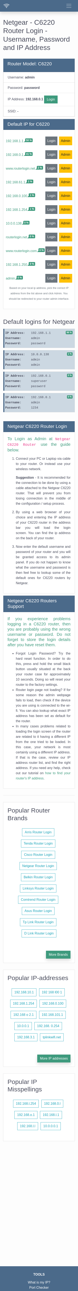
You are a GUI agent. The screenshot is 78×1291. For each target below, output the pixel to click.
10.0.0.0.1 (50, 1126)
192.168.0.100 (16, 196)
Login (51, 99)
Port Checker (39, 1287)
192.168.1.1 (15, 141)
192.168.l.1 (51, 1115)
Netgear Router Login (38, 866)
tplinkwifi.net (52, 1037)
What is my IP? (39, 1282)
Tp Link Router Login (38, 922)
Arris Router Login (38, 832)
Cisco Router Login (38, 854)
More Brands (58, 954)
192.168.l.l (27, 1126)
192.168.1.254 (16, 209)
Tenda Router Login (38, 843)
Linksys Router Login (38, 888)
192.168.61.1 (15, 182)
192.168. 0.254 (48, 1026)
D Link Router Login (39, 933)
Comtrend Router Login (38, 899)
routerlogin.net (16, 237)
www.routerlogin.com (21, 251)
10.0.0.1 (23, 1026)
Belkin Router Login (38, 877)
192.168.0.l (52, 1103)
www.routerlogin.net (20, 168)
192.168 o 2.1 (23, 1014)
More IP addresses (54, 1058)
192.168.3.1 (26, 1037)
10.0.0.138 (14, 223)
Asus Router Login (38, 911)
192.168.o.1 (26, 1115)
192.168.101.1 (52, 1014)
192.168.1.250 (16, 264)
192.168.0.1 (15, 155)
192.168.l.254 (26, 1103)
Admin (65, 141)
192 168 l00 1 (52, 992)
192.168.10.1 (24, 992)
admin (10, 278)
